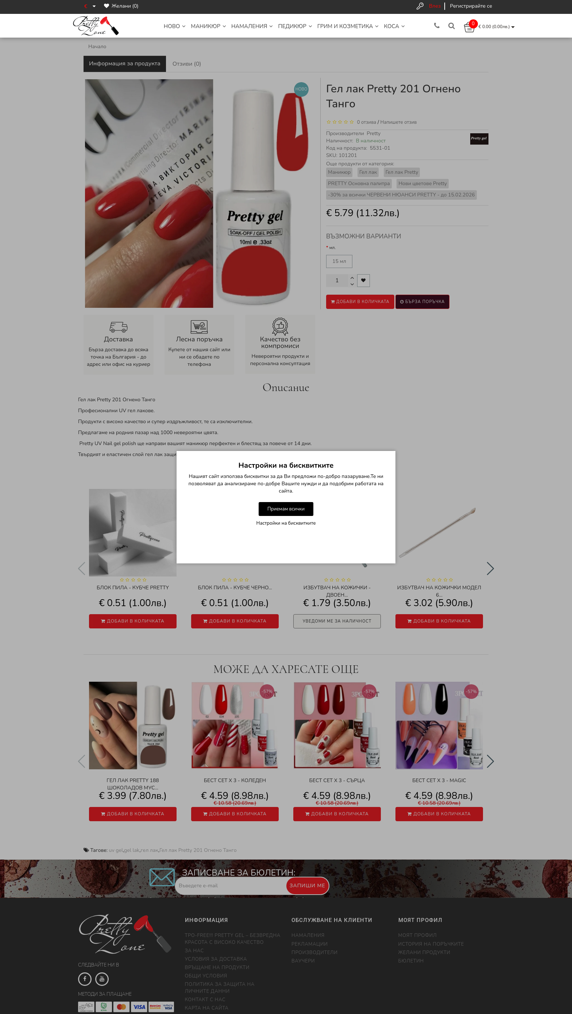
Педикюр (295, 26)
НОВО (175, 26)
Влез (435, 6)
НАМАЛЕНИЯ (252, 26)
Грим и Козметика (348, 26)
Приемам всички (286, 509)
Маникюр (208, 26)
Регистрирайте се (471, 6)
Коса (394, 26)
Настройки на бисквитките (286, 523)
